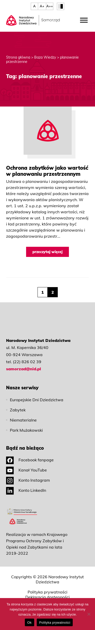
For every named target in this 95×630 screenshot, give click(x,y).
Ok (29, 622)
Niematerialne (23, 420)
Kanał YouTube (26, 470)
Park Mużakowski (26, 430)
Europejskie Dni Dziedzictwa (36, 399)
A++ (49, 6)
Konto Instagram (28, 480)
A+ (42, 6)
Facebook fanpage (30, 459)
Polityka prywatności (47, 591)
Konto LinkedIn (26, 490)
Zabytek (18, 409)
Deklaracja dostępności (47, 597)
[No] (88, 614)
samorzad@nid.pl (23, 368)
